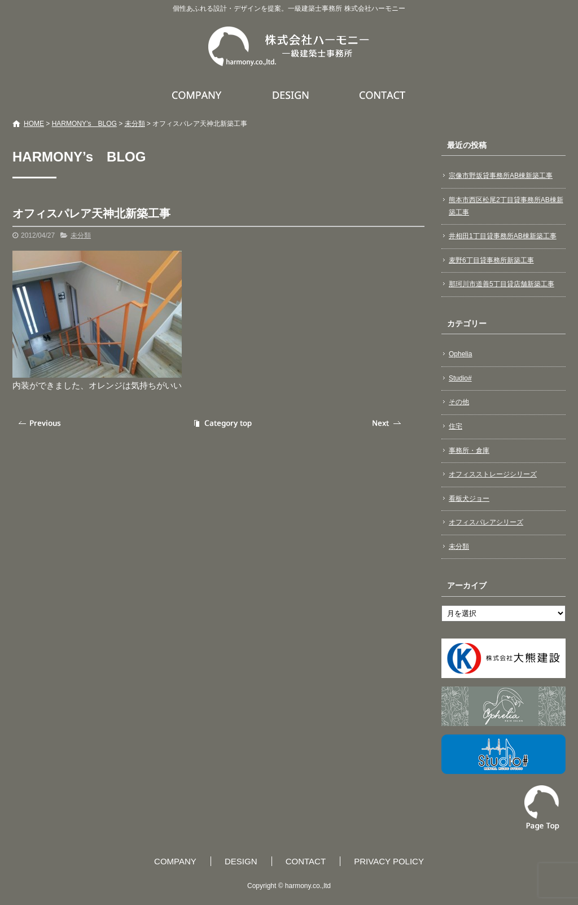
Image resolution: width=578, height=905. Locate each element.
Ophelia (460, 354)
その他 (459, 402)
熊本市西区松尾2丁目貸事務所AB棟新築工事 (506, 206)
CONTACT (383, 94)
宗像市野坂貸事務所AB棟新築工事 (501, 176)
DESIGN (292, 94)
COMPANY (198, 94)
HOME (34, 124)
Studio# (460, 378)
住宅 (455, 426)
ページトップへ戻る (542, 807)
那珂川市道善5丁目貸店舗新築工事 (501, 284)
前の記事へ (40, 423)
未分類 (135, 124)
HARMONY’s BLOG (84, 124)
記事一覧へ (221, 423)
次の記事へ (387, 423)
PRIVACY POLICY (389, 861)
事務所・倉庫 (469, 450)
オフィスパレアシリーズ (486, 522)
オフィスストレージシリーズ (493, 474)
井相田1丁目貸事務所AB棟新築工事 (503, 236)
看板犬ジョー (469, 498)
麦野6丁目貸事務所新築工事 (491, 260)
